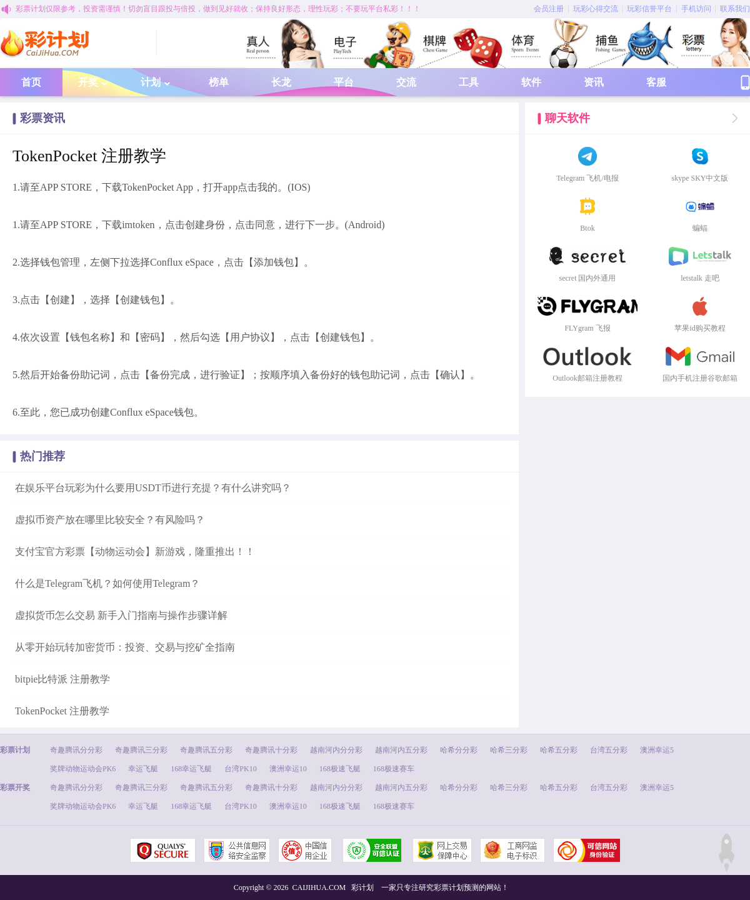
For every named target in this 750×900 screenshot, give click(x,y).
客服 (656, 82)
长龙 (281, 82)
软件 (531, 82)
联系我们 (735, 8)
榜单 (219, 82)
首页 (31, 82)
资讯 (594, 82)
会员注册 (549, 8)
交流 (406, 82)
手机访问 (696, 8)
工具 (469, 82)
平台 (344, 82)
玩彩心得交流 (595, 8)
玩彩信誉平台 (649, 8)
